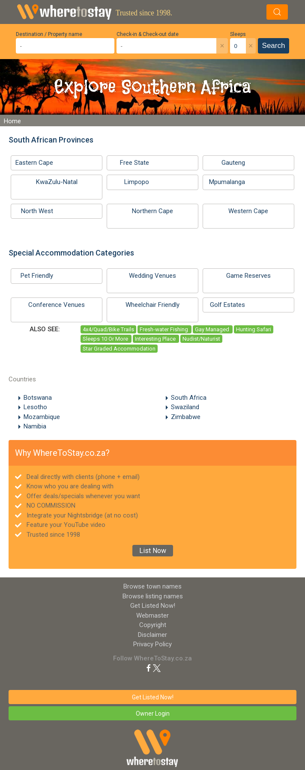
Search (273, 46)
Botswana (38, 397)
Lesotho (35, 407)
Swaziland (185, 407)
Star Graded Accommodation (119, 348)
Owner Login (153, 713)
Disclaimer (152, 635)
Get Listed (152, 605)
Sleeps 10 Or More (106, 339)
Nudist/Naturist (201, 339)
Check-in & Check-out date (148, 34)
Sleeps (238, 34)
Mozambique (42, 417)
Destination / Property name (49, 34)
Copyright (152, 625)
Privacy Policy (152, 644)
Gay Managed (212, 329)
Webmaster (152, 615)
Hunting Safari (253, 329)
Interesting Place (156, 339)
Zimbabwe (185, 417)
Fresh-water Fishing (164, 329)
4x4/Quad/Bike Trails (108, 329)
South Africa (188, 397)
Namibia (35, 426)
